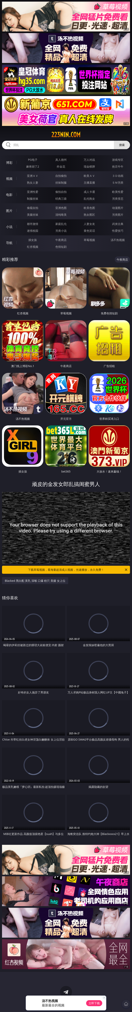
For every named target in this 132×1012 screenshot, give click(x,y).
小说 (9, 227)
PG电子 (32, 160)
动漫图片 (117, 208)
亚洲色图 (61, 208)
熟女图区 (89, 215)
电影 (9, 194)
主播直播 (89, 182)
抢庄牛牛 (117, 166)
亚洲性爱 (32, 192)
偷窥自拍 (32, 208)
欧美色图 (89, 208)
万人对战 (89, 160)
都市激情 (32, 224)
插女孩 (32, 240)
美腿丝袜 (32, 215)
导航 (9, 243)
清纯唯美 (61, 215)
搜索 (122, 145)
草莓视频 (89, 240)
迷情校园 (32, 231)
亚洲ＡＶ (32, 176)
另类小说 (61, 231)
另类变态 (117, 198)
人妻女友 (89, 224)
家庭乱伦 (61, 224)
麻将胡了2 (32, 166)
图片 (9, 210)
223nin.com (65, 135)
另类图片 (117, 215)
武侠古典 (117, 224)
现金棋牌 (89, 166)
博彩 (9, 162)
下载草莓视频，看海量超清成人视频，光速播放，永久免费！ (78, 569)
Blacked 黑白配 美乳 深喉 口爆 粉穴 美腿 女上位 (35, 581)
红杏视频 (32, 247)
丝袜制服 (61, 182)
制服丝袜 (32, 198)
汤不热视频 (118, 240)
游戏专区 (117, 160)
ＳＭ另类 (117, 182)
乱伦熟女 (89, 198)
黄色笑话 (89, 231)
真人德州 (61, 160)
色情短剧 (61, 247)
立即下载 (94, 1003)
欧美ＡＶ (89, 176)
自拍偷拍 (61, 176)
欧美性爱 (117, 192)
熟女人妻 (32, 182)
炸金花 (61, 166)
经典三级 (61, 198)
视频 (9, 178)
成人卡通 (89, 192)
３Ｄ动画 (117, 176)
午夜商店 (61, 240)
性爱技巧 (117, 231)
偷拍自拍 (61, 192)
